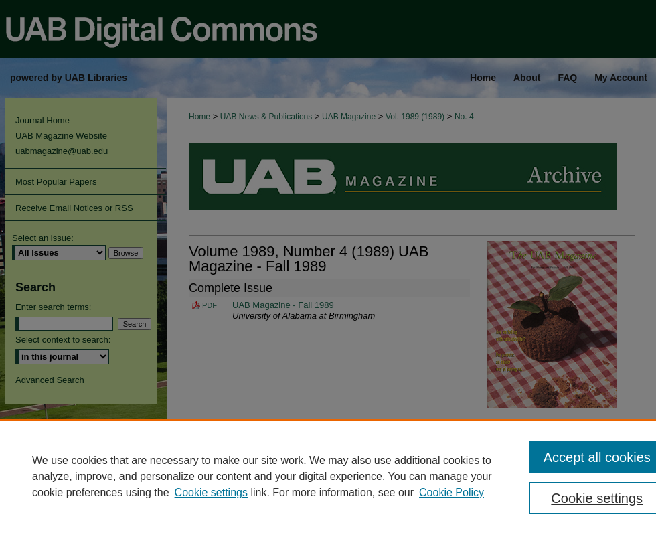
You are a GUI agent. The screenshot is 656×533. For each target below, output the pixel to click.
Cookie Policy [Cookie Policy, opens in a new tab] (451, 492)
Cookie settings (211, 492)
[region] (328, 476)
